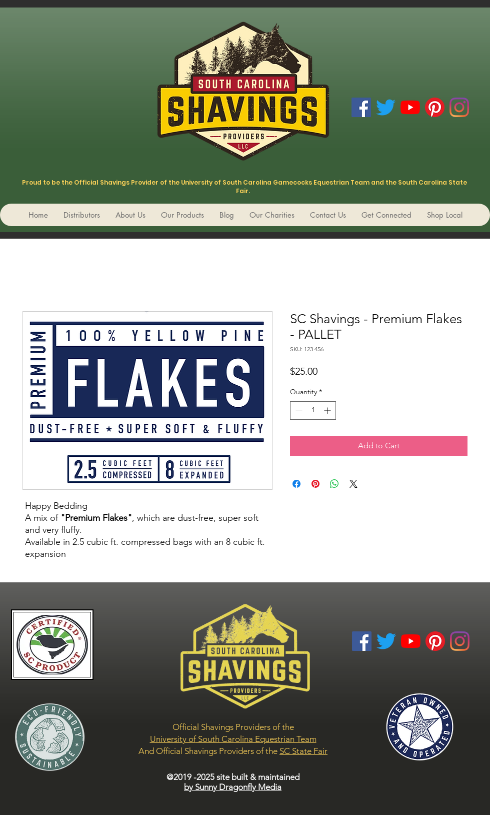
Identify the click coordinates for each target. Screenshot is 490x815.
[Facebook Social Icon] (361, 107)
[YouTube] (410, 107)
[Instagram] (459, 107)
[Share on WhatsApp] (334, 484)
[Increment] (328, 410)
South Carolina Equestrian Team (256, 739)
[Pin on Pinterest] (316, 484)
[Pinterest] (434, 107)
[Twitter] (386, 107)
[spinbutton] (313, 410)
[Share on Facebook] (296, 484)
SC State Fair (304, 751)
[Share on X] (354, 484)
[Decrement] (298, 410)
